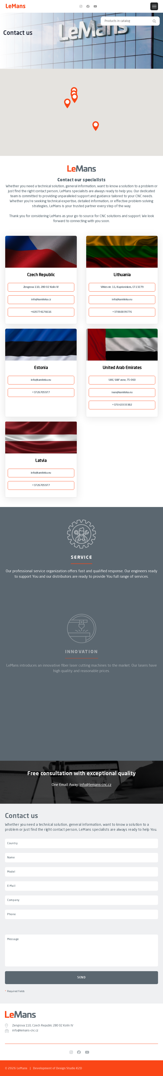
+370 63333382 (122, 405)
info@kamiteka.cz (41, 299)
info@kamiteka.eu (122, 299)
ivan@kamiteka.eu (122, 392)
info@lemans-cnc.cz (95, 785)
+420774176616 (41, 312)
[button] (67, 103)
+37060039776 (122, 312)
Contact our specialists (81, 180)
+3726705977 (41, 392)
